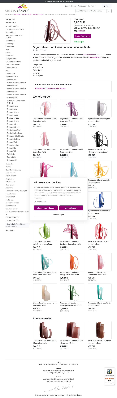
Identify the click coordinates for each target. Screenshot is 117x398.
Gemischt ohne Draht (14, 133)
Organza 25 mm (38, 14)
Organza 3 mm (12, 106)
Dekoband (67, 381)
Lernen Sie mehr (40, 201)
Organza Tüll (11, 151)
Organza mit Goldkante (15, 136)
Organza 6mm (12, 109)
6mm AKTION (12, 80)
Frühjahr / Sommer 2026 (14, 29)
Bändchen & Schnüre (13, 170)
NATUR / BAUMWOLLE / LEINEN (14, 36)
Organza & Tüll (26, 14)
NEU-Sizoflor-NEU (12, 26)
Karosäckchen (11, 206)
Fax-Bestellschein (68, 370)
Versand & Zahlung (49, 370)
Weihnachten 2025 (12, 220)
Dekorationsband (89, 55)
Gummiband (10, 197)
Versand (81, 31)
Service (91, 6)
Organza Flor (11, 148)
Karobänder (10, 47)
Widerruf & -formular (50, 364)
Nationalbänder (11, 68)
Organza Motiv (12, 142)
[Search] (91, 11)
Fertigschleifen (11, 59)
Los (109, 11)
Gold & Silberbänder (13, 65)
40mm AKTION (12, 98)
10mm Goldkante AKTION (16, 83)
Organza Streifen (13, 145)
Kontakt (59, 370)
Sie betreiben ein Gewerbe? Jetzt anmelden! (58, 1)
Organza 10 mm (13, 112)
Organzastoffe (12, 160)
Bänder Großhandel (49, 379)
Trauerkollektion (11, 194)
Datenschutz (64, 364)
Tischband (49, 381)
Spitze (8, 53)
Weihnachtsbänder (12, 217)
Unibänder (9, 164)
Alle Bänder (10, 230)
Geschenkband (95, 57)
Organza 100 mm (13, 124)
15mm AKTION (12, 86)
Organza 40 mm (13, 121)
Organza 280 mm (13, 127)
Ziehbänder (11, 154)
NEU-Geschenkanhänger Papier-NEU (17, 213)
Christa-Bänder (42, 395)
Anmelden (82, 6)
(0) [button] (106, 6)
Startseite (17, 14)
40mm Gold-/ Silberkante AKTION (16, 102)
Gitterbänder (10, 182)
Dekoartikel (10, 185)
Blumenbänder (11, 32)
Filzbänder (9, 200)
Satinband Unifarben (13, 62)
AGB (40, 364)
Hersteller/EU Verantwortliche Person (50, 88)
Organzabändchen (13, 139)
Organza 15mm (12, 115)
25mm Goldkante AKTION (16, 95)
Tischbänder (10, 74)
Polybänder (10, 179)
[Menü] (113, 368)
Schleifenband (58, 381)
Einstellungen (58, 214)
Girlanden (9, 188)
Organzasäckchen (12, 203)
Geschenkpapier (11, 209)
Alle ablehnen (71, 208)
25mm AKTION (12, 92)
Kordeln (8, 167)
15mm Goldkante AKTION (16, 89)
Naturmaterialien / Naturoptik (16, 191)
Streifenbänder (11, 176)
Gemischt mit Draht (14, 130)
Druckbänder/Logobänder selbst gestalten (15, 225)
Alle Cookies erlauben (46, 208)
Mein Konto (70, 6)
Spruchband (10, 41)
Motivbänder (10, 173)
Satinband (59, 379)
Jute (7, 50)
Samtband (9, 56)
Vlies (7, 71)
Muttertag (9, 44)
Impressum (74, 364)
